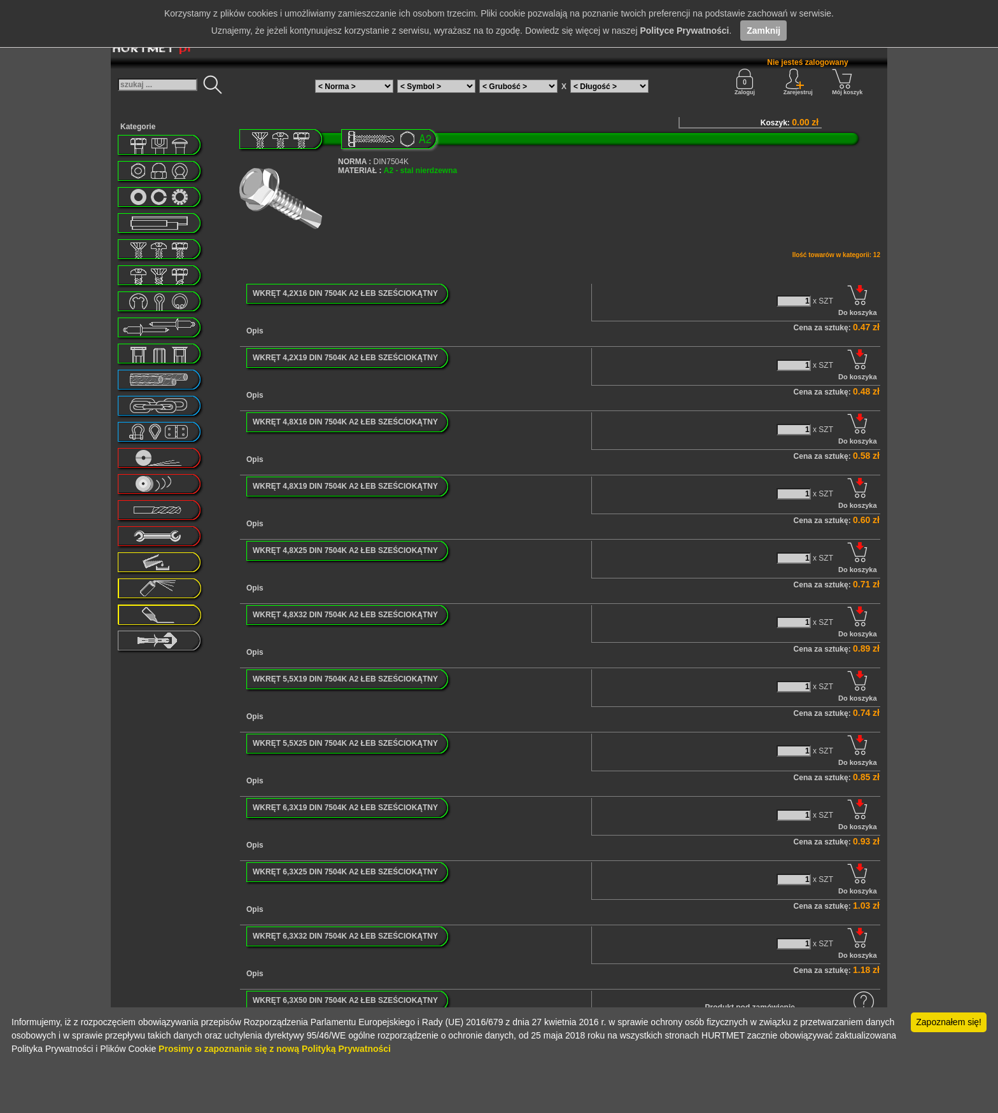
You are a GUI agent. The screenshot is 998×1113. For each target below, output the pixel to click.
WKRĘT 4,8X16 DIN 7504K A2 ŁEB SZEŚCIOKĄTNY (345, 421)
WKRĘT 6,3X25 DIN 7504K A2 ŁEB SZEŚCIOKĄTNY (345, 871)
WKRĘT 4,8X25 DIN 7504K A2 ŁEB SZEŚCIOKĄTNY (345, 550)
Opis (255, 330)
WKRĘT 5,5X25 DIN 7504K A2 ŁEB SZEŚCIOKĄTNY (345, 743)
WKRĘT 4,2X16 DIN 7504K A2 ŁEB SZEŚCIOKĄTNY (345, 293)
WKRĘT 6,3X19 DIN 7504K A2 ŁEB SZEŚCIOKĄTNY (345, 807)
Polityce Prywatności (684, 30)
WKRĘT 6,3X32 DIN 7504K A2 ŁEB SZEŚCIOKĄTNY (345, 936)
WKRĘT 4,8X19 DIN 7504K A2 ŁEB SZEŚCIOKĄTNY (345, 486)
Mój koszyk (847, 82)
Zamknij (763, 30)
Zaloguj (744, 82)
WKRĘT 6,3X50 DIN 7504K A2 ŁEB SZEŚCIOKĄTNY (345, 1000)
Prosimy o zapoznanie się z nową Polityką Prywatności (274, 1049)
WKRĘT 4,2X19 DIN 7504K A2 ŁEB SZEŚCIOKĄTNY (345, 357)
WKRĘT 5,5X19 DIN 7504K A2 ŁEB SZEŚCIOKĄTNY (345, 679)
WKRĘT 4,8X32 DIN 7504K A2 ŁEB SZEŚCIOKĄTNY (345, 614)
